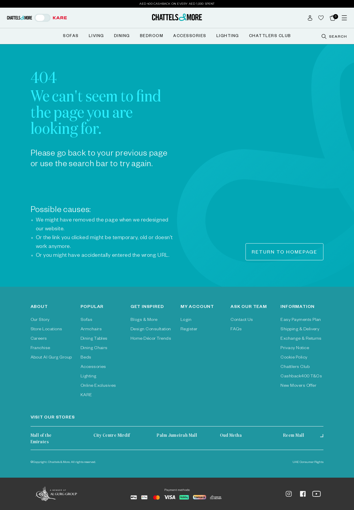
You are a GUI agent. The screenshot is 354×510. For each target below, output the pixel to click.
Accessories (189, 36)
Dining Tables (94, 339)
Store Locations (46, 329)
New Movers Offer (298, 386)
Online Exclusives (98, 386)
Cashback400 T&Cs (301, 376)
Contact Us (242, 320)
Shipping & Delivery (299, 329)
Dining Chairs (94, 348)
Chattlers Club (270, 36)
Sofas (71, 36)
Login (186, 320)
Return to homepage (284, 253)
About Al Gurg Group (51, 358)
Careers (39, 339)
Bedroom (151, 36)
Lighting (227, 36)
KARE (86, 395)
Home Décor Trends (151, 339)
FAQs (236, 329)
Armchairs (91, 329)
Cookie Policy (293, 358)
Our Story (40, 320)
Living (96, 36)
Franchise (40, 348)
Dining (122, 36)
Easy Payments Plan (300, 320)
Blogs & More (144, 320)
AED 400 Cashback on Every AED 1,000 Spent (176, 4)
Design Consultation (151, 329)
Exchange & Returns (301, 339)
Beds (86, 358)
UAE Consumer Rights (308, 462)
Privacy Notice (294, 348)
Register (189, 329)
